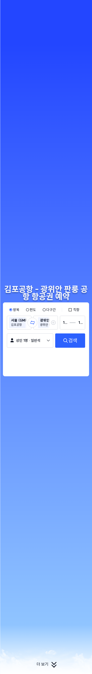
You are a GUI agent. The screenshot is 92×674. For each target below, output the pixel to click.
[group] (19, 322)
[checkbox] (74, 310)
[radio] (14, 310)
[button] (83, 6)
